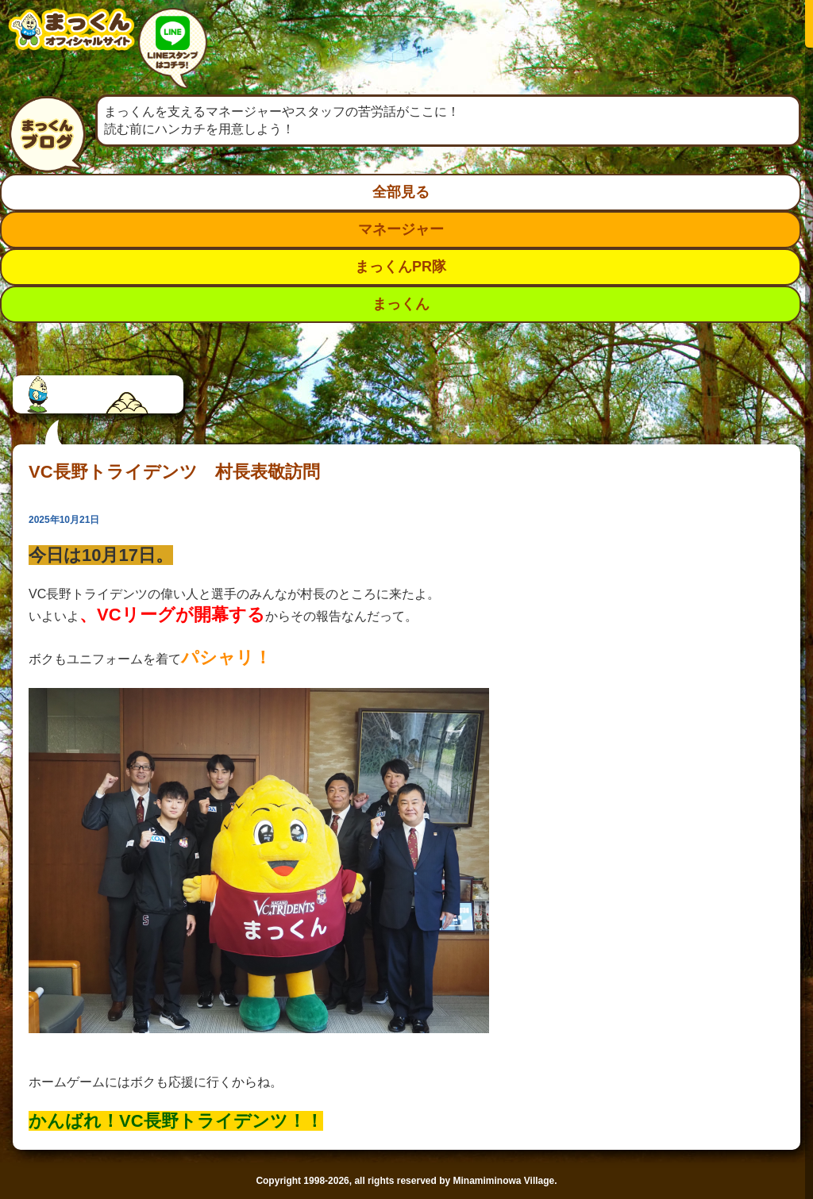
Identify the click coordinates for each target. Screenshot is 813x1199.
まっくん (401, 304)
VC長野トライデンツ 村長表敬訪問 (174, 472)
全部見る (401, 192)
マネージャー (401, 229)
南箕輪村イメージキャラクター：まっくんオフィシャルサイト (71, 41)
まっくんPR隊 (400, 267)
